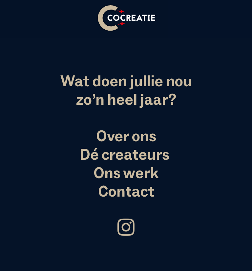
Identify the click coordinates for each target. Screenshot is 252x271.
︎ (126, 227)
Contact (126, 191)
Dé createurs (124, 154)
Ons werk (126, 172)
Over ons (126, 136)
